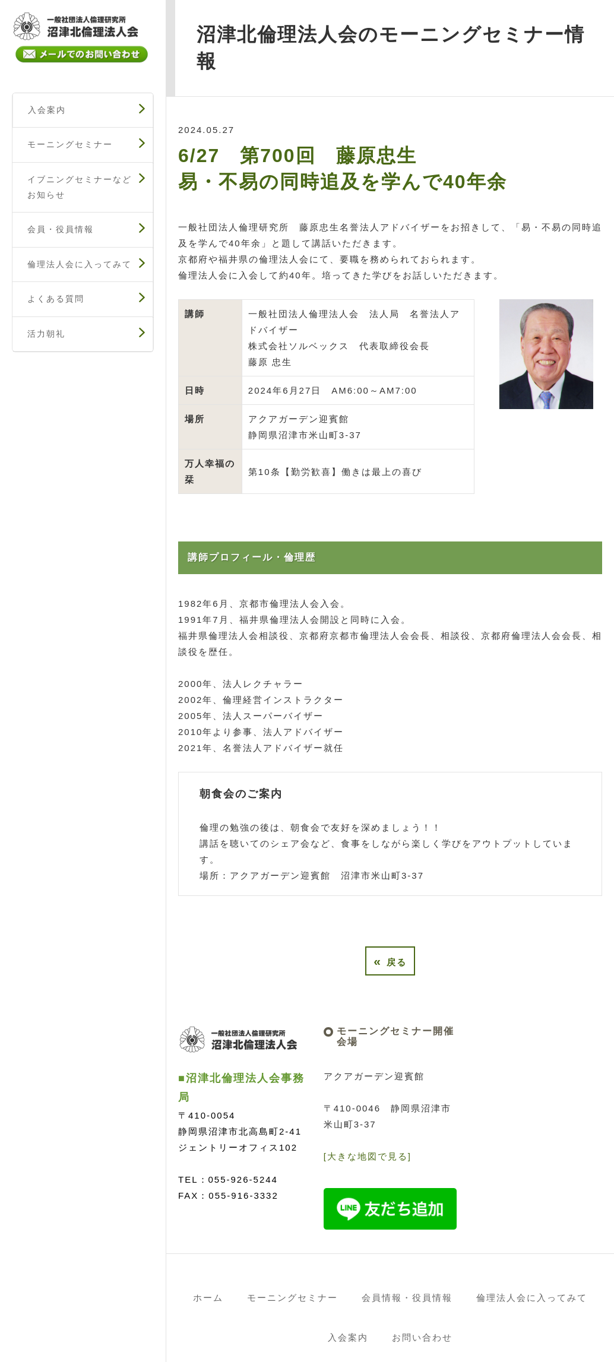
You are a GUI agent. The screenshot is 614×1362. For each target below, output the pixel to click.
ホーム (208, 1298)
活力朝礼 (46, 333)
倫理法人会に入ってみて (79, 264)
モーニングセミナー (70, 144)
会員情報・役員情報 (407, 1298)
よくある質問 (55, 298)
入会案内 (47, 110)
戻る (390, 961)
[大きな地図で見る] (368, 1156)
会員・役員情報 (60, 229)
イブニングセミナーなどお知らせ (79, 187)
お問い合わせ (422, 1337)
